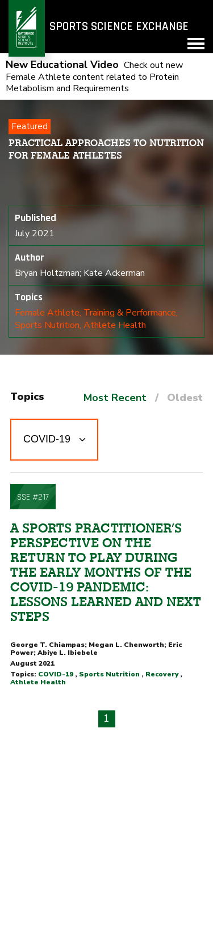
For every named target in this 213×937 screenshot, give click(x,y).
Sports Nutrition (47, 325)
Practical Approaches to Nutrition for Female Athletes (106, 149)
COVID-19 (55, 674)
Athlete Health (114, 325)
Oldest (185, 397)
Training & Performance (129, 312)
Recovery (161, 674)
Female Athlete (47, 312)
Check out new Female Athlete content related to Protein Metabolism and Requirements (94, 77)
